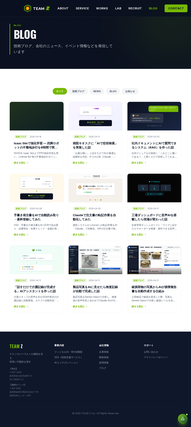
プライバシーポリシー (156, 357)
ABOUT (63, 8)
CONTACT (176, 8)
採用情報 (104, 362)
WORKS (102, 8)
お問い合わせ (151, 351)
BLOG (153, 8)
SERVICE (82, 8)
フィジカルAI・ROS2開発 (68, 351)
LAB (118, 8)
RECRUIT (135, 8)
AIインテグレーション (66, 362)
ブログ (102, 367)
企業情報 (104, 351)
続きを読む (21, 162)
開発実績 (104, 357)
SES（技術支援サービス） (68, 357)
